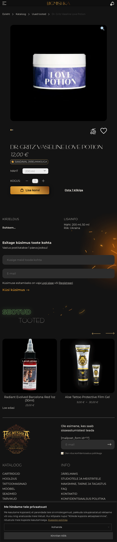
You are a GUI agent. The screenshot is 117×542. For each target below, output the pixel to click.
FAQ (64, 488)
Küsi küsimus (15, 290)
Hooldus (9, 478)
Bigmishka (58, 3)
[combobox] (35, 171)
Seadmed (9, 493)
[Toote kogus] (35, 181)
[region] (58, 522)
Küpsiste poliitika (57, 520)
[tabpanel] (58, 73)
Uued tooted (39, 14)
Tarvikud (9, 498)
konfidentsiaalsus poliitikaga (88, 453)
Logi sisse (48, 283)
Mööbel (8, 488)
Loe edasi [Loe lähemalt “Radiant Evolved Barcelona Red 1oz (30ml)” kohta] (8, 407)
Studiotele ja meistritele (81, 478)
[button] (103, 131)
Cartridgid (11, 473)
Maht (14, 170)
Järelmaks (69, 473)
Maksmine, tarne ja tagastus (83, 483)
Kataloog (21, 14)
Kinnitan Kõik (58, 535)
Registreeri (66, 283)
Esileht (6, 14)
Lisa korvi (33, 190)
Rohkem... (9, 227)
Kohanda (56, 527)
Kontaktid (69, 493)
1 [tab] (11, 130)
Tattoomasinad (14, 483)
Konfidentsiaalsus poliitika (83, 498)
